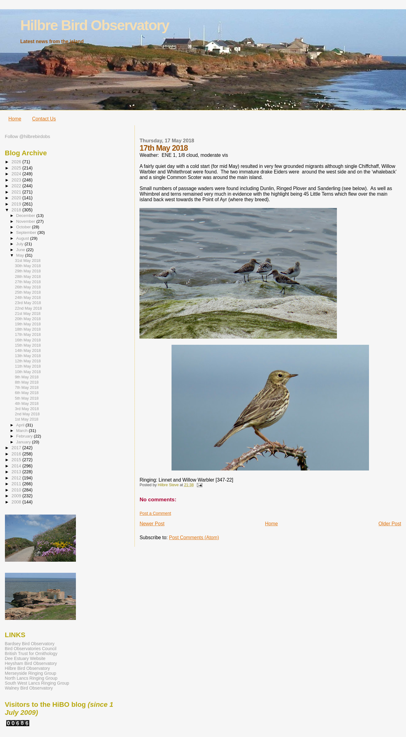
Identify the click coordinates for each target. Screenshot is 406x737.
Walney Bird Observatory (29, 688)
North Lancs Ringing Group (31, 678)
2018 (16, 209)
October (24, 227)
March (22, 430)
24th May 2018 (28, 297)
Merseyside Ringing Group (30, 673)
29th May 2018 (28, 271)
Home (14, 118)
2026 (16, 161)
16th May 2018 (28, 340)
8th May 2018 (27, 382)
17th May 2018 (28, 334)
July (20, 244)
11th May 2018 (28, 366)
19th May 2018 (28, 324)
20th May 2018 (28, 319)
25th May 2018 (28, 292)
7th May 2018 (27, 387)
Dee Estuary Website (25, 658)
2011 (16, 483)
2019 (16, 204)
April (20, 425)
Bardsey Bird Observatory (30, 643)
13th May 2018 (28, 356)
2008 (16, 501)
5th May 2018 (27, 398)
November (26, 221)
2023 (16, 179)
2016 (16, 453)
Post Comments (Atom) (194, 537)
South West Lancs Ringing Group (37, 683)
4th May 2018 (27, 403)
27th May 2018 (28, 282)
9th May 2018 (27, 377)
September (26, 232)
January (24, 442)
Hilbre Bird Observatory (94, 25)
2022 (16, 185)
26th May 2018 (28, 287)
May (20, 255)
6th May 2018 (27, 393)
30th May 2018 (28, 266)
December (26, 215)
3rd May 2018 (27, 409)
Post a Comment (155, 513)
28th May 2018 (28, 277)
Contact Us (44, 118)
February (25, 436)
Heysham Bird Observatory (31, 663)
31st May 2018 (27, 261)
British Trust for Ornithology (31, 653)
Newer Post (151, 523)
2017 (16, 447)
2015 (16, 459)
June (21, 249)
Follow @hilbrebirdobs (27, 136)
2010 (16, 489)
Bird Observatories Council (30, 648)
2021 (16, 191)
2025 (16, 167)
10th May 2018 (28, 372)
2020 (16, 197)
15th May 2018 (28, 345)
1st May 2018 (26, 419)
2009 (16, 495)
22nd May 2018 (28, 308)
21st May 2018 (27, 313)
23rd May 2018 (28, 303)
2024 (16, 173)
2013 (16, 471)
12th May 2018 (28, 361)
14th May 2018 (28, 350)
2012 (16, 477)
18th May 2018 (28, 329)
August (23, 238)
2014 (16, 465)
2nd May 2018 (27, 414)
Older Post (390, 523)
